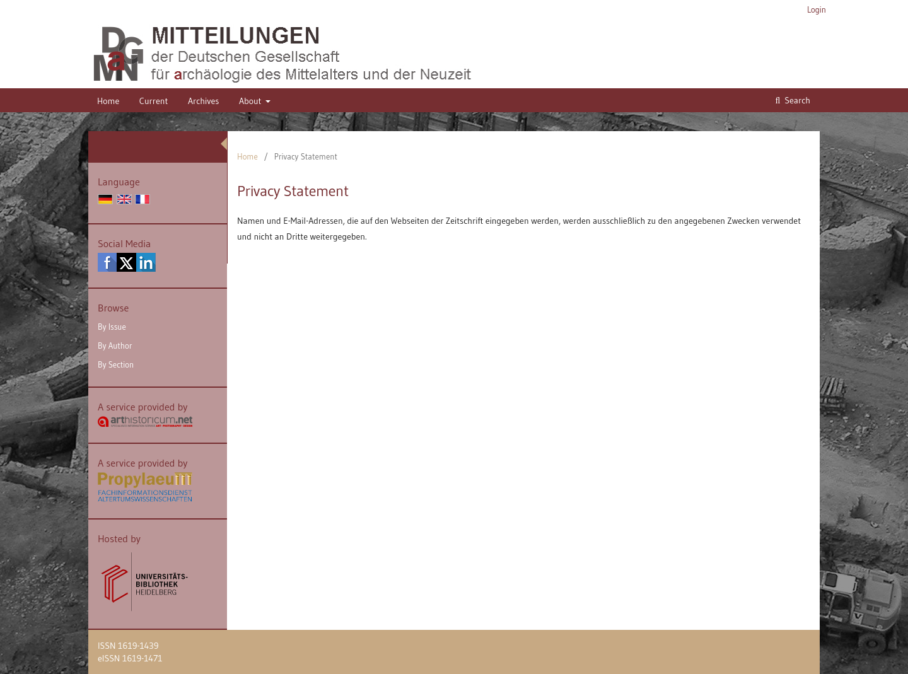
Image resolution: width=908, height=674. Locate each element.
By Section (116, 364)
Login (816, 9)
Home (108, 101)
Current (153, 101)
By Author (115, 345)
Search (796, 100)
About (251, 101)
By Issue (112, 327)
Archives (203, 101)
